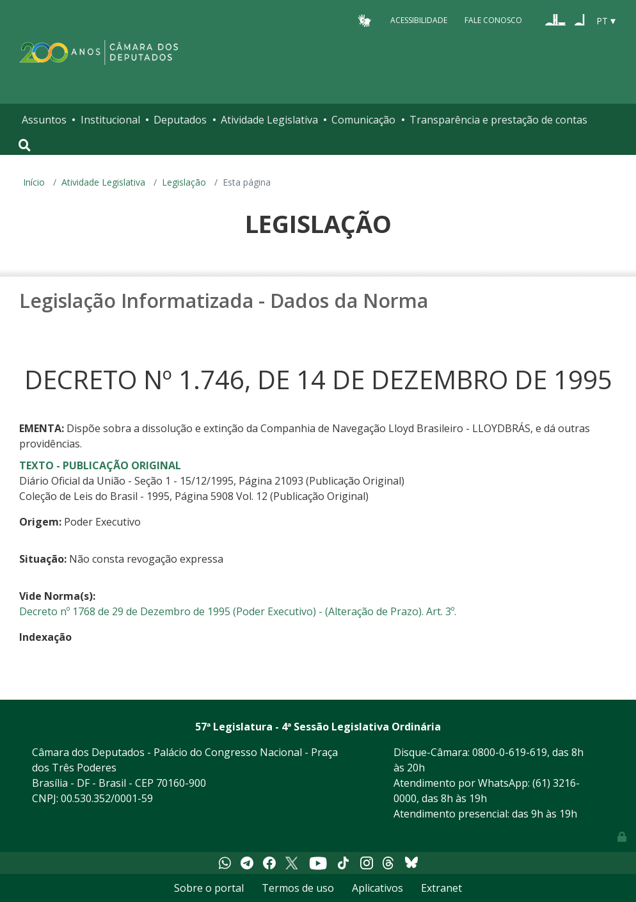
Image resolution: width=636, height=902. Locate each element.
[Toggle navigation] (24, 145)
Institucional (110, 120)
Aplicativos (377, 888)
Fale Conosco (493, 20)
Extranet (441, 888)
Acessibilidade (418, 20)
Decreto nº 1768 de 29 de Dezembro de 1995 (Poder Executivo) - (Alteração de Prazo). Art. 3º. (237, 611)
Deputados (180, 120)
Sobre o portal (209, 888)
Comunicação (363, 120)
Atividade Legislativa (269, 120)
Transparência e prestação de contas (498, 120)
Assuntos (44, 120)
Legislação (184, 182)
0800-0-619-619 (509, 752)
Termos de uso (298, 888)
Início (34, 182)
